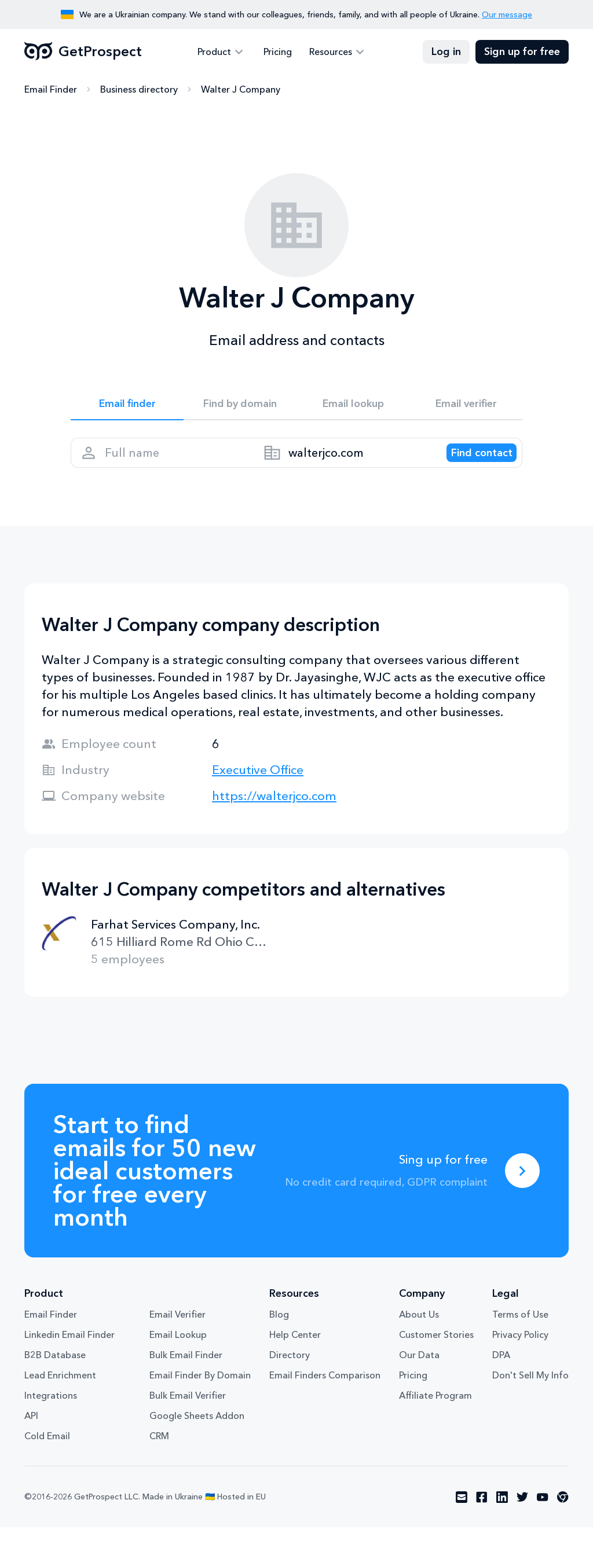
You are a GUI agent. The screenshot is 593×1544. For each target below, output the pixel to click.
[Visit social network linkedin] (502, 1514)
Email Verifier (177, 1331)
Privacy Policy (520, 1351)
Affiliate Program (435, 1412)
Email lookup (353, 406)
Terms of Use (520, 1331)
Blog (279, 1331)
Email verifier (466, 406)
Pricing (277, 52)
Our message (507, 14)
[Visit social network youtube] (542, 1514)
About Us (419, 1331)
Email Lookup (178, 1351)
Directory (289, 1371)
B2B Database (55, 1371)
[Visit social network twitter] (522, 1514)
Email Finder (50, 90)
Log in (446, 52)
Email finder (127, 406)
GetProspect (83, 52)
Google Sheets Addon (196, 1432)
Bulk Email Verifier (187, 1412)
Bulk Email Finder (185, 1371)
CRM (159, 1452)
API (31, 1432)
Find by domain (240, 406)
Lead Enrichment (60, 1392)
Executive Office (257, 786)
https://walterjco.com (274, 812)
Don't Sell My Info (530, 1392)
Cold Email (47, 1452)
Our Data (419, 1371)
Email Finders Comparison (324, 1392)
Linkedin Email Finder (69, 1351)
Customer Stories (436, 1351)
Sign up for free (522, 52)
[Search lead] (471, 464)
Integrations (50, 1412)
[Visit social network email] (461, 1514)
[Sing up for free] (522, 1187)
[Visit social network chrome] (563, 1514)
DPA (501, 1371)
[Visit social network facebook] (482, 1514)
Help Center (295, 1351)
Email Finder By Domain (200, 1392)
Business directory (139, 90)
